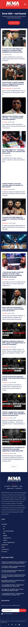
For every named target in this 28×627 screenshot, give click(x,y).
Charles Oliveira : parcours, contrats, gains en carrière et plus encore (12, 185)
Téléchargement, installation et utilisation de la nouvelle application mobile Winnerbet (13, 449)
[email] (10, 610)
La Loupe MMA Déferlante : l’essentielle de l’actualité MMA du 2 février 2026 (12, 585)
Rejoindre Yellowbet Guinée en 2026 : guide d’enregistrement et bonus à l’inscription (13, 342)
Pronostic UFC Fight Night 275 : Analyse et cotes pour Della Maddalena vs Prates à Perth (12, 50)
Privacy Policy (15, 613)
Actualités (4, 122)
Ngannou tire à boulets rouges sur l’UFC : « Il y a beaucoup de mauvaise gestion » (12, 117)
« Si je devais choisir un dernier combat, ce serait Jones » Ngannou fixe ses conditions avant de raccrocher (12, 274)
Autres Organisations (7, 88)
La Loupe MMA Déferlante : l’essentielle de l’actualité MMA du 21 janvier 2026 (12, 594)
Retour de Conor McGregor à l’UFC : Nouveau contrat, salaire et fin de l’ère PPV (13, 309)
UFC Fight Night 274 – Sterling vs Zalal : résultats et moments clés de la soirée (13, 151)
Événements (5, 223)
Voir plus (14, 466)
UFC (3, 54)
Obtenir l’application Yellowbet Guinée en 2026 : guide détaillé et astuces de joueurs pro (13, 413)
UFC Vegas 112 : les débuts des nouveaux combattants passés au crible (12, 590)
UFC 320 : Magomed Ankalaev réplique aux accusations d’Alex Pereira (12, 571)
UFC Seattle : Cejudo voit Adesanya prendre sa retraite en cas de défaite (13, 567)
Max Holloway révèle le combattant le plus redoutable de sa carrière (13, 581)
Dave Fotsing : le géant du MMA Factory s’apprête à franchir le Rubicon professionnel (13, 84)
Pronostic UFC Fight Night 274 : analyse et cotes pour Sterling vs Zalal (13, 218)
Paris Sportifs (5, 347)
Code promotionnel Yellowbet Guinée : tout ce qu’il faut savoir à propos (14, 378)
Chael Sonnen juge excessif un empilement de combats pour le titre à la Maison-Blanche (13, 562)
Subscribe (22, 610)
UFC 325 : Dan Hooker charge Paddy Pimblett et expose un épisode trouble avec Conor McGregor (13, 576)
